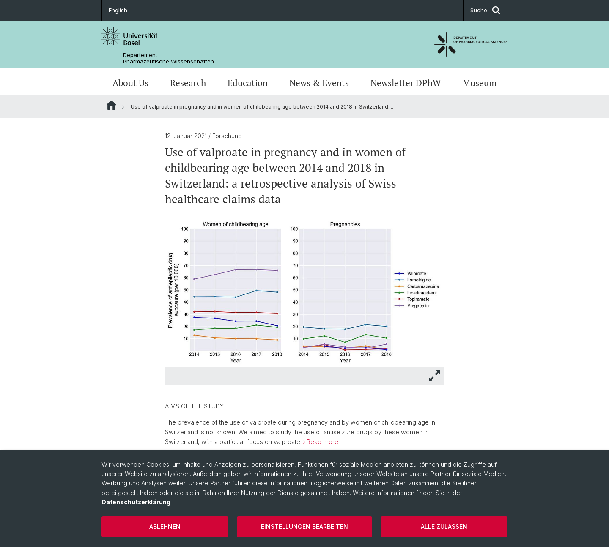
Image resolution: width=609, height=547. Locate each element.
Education (248, 83)
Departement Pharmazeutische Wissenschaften (168, 58)
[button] (435, 375)
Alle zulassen (444, 526)
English (118, 10)
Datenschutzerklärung (136, 502)
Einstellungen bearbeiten (304, 526)
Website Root (111, 105)
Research (188, 83)
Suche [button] (485, 10)
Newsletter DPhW (405, 83)
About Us (130, 83)
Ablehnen (165, 526)
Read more (322, 441)
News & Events (319, 83)
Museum (480, 83)
